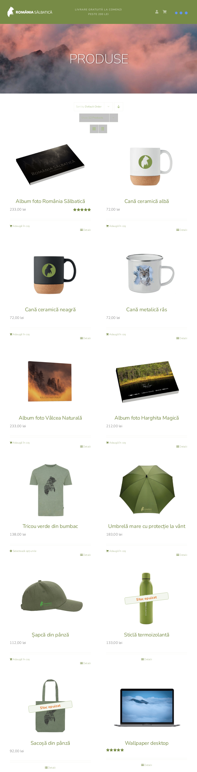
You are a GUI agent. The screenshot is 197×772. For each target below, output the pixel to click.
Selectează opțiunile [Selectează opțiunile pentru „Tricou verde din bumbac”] (24, 551)
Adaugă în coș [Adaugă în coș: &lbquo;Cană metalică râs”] (117, 334)
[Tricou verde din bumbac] (50, 490)
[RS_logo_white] (35, 8)
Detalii (87, 230)
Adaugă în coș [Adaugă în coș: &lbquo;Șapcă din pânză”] (21, 659)
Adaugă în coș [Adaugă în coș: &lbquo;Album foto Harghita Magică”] (117, 442)
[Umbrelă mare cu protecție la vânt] (147, 490)
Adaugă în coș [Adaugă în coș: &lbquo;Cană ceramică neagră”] (21, 334)
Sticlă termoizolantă (146, 634)
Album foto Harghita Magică (146, 417)
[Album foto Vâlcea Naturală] (50, 381)
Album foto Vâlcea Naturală (50, 417)
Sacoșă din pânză (50, 743)
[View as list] (103, 129)
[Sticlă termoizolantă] (147, 598)
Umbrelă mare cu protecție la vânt (146, 526)
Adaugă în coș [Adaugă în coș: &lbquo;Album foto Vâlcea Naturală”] (21, 442)
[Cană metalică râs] (147, 273)
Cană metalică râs (146, 309)
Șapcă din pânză (50, 634)
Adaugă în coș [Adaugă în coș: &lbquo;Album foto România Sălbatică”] (21, 226)
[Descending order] (118, 106)
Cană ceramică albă (146, 201)
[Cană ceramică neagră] (50, 273)
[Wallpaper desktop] (147, 706)
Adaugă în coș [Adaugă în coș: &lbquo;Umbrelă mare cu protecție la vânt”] (117, 551)
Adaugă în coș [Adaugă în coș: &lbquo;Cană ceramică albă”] (117, 226)
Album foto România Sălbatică (50, 201)
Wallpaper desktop (147, 743)
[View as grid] (94, 129)
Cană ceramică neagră (50, 309)
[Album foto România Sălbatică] (50, 165)
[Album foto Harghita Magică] (147, 381)
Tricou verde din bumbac (50, 526)
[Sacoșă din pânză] (50, 706)
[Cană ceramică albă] (147, 165)
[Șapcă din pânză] (50, 598)
